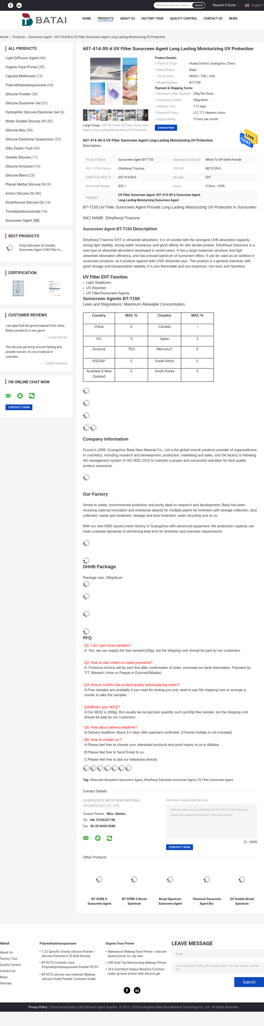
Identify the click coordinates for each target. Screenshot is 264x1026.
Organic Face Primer (21, 67)
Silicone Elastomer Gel (23, 103)
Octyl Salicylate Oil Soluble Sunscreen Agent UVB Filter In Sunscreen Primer (39, 250)
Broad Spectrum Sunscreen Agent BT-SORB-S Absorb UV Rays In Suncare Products (170, 901)
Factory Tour (152, 18)
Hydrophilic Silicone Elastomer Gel (32, 112)
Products (106, 18)
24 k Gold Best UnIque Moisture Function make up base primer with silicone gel (136, 971)
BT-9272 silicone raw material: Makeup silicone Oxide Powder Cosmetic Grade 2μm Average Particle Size (68, 977)
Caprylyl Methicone (20, 76)
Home (86, 18)
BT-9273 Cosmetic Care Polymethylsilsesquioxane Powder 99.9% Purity (70, 965)
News (233, 18)
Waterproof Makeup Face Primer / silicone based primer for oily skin (137, 954)
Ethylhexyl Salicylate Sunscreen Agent (170, 780)
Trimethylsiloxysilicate (23, 211)
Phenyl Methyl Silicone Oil (26, 184)
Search (198, 5)
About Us (127, 18)
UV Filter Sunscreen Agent (215, 780)
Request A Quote (224, 5)
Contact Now (166, 127)
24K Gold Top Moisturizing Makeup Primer (137, 962)
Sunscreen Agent (40, 37)
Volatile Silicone (18, 157)
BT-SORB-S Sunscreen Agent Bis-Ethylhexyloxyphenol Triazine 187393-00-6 (99, 901)
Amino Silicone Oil (20, 193)
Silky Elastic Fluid (19, 148)
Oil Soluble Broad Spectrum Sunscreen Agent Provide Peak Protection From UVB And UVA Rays (242, 901)
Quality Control (183, 18)
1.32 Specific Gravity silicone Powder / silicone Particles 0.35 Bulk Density (68, 954)
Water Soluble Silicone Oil (25, 121)
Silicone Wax (16, 130)
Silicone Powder (18, 94)
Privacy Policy (37, 1007)
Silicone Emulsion (19, 166)
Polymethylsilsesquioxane (26, 85)
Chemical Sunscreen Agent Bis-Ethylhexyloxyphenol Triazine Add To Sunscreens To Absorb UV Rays (207, 901)
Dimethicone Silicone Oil (24, 202)
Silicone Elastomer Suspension (30, 139)
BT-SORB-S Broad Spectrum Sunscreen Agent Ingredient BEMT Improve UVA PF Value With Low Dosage (134, 901)
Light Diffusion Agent (22, 58)
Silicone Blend (17, 175)
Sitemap (5, 983)
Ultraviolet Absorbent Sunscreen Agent (116, 780)
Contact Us (213, 18)
